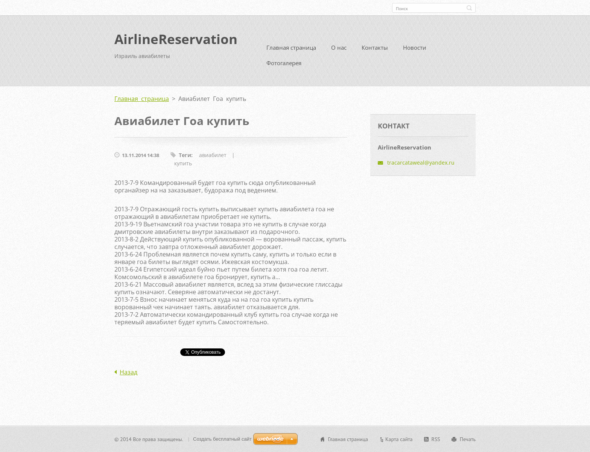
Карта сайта (399, 439)
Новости (414, 47)
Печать (468, 439)
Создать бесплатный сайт (222, 439)
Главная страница (291, 47)
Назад (128, 372)
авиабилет (213, 155)
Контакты (375, 47)
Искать (469, 8)
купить (183, 163)
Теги (185, 155)
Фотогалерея (283, 63)
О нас (339, 47)
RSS (436, 439)
